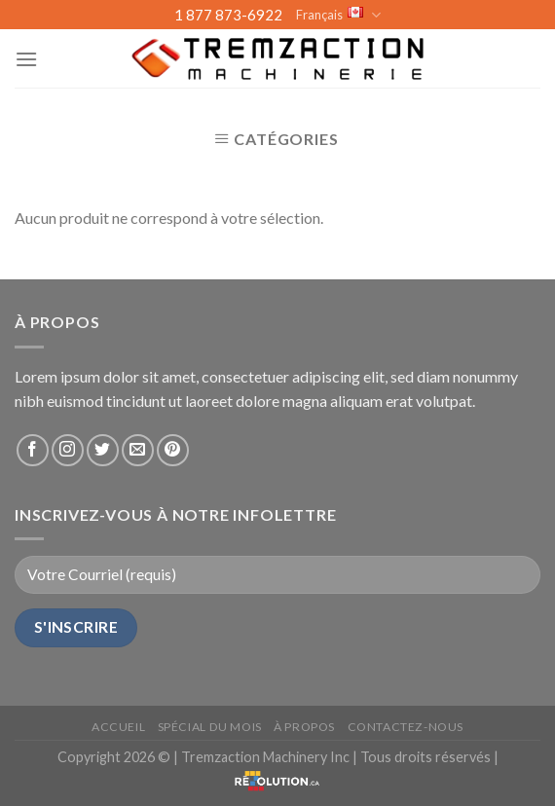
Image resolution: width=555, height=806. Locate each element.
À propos (304, 726)
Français (338, 15)
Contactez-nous (406, 726)
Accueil (118, 726)
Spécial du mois (210, 726)
